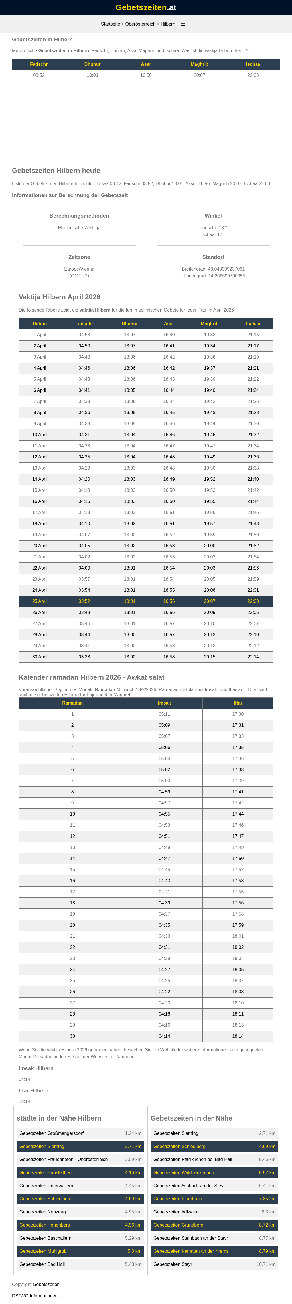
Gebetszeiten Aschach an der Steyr (189, 1185)
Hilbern (168, 24)
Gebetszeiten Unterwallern (46, 1185)
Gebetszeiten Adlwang (176, 1211)
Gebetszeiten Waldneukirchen (183, 1172)
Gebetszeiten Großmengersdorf (51, 1133)
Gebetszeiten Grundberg (178, 1225)
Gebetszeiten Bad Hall (42, 1264)
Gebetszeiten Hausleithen (45, 1172)
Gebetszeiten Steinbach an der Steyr (190, 1238)
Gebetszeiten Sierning (41, 1146)
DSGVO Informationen (35, 1295)
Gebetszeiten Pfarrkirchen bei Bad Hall (192, 1159)
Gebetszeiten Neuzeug (42, 1211)
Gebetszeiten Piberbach (177, 1198)
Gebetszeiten (141, 7)
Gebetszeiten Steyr (172, 1264)
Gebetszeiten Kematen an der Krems (190, 1251)
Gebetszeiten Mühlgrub (42, 1251)
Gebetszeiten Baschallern (45, 1238)
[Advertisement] (146, 121)
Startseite (110, 24)
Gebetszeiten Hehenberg (44, 1225)
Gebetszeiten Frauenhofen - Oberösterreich (63, 1159)
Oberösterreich (140, 24)
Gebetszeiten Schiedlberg (45, 1198)
